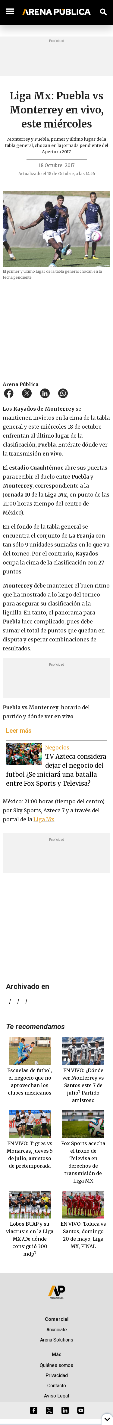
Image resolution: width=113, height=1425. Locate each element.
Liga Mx (43, 819)
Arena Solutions (56, 1340)
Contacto (56, 1385)
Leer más (19, 730)
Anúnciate (56, 1330)
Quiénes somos (56, 1365)
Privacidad (57, 1375)
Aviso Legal (56, 1396)
